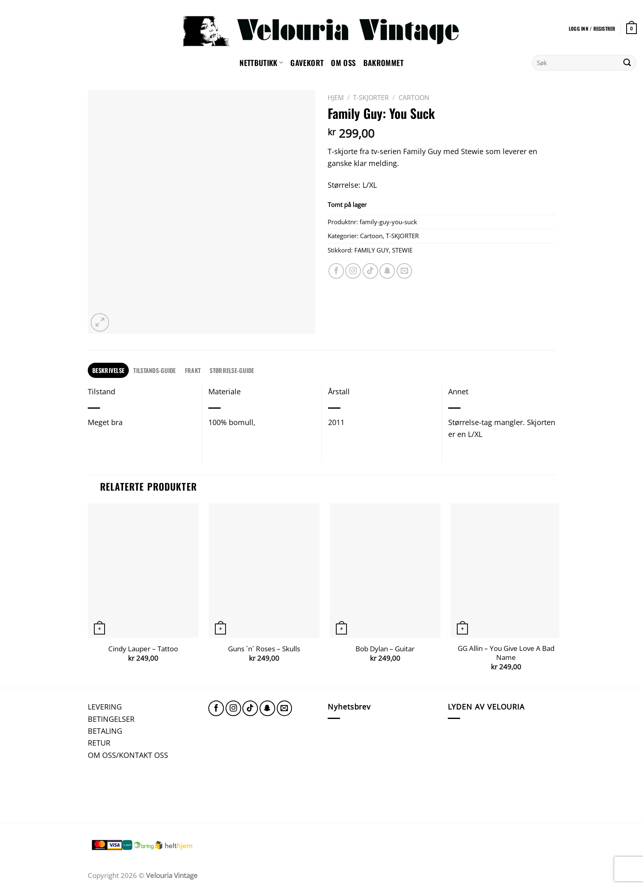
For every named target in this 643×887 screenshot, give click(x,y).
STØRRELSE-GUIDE (232, 370)
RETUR (99, 742)
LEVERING (105, 706)
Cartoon (414, 97)
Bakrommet (383, 62)
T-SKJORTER (371, 97)
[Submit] (627, 63)
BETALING (105, 731)
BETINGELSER (111, 719)
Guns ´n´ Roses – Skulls (264, 648)
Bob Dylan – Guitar (385, 648)
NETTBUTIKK (261, 62)
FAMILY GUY (371, 250)
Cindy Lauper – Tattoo (143, 648)
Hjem (336, 97)
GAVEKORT (307, 62)
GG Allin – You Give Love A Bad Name (506, 653)
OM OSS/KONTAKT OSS (128, 755)
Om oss (343, 62)
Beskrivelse (108, 370)
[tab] (108, 370)
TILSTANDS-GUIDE (154, 370)
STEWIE (402, 250)
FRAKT (193, 370)
